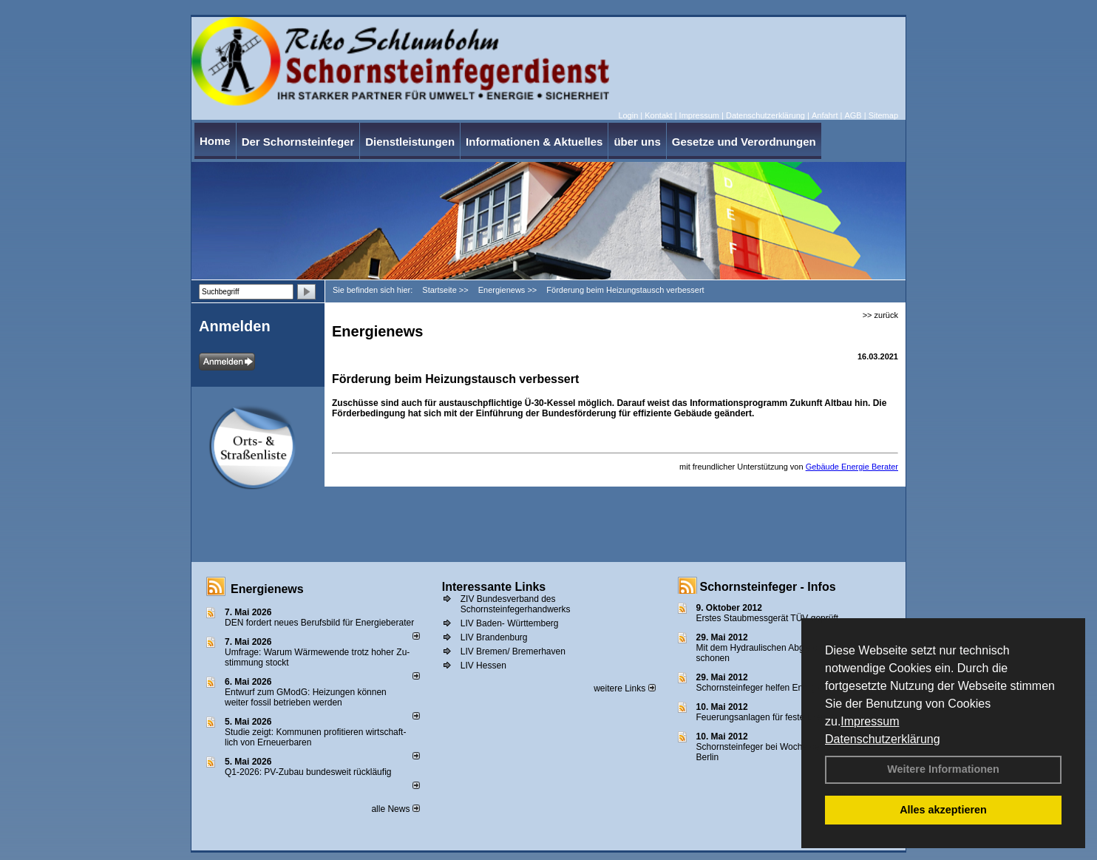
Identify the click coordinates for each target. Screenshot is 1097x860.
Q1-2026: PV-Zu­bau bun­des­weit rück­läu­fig (308, 772)
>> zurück (880, 315)
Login (628, 115)
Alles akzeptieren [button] (943, 810)
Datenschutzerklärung (882, 739)
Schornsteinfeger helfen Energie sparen (774, 688)
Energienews (267, 589)
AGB (852, 115)
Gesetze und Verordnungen (744, 141)
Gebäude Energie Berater (852, 466)
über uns (637, 141)
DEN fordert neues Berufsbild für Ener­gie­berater (319, 622)
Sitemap (883, 115)
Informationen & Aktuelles (534, 141)
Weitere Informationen (943, 769)
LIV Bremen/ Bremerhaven (513, 651)
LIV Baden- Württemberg (510, 623)
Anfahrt (825, 115)
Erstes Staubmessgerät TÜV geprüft (767, 618)
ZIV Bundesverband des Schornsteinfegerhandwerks (516, 604)
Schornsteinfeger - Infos (768, 586)
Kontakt (658, 115)
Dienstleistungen (410, 141)
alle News (395, 809)
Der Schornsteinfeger (298, 141)
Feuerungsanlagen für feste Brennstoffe (774, 717)
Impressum (869, 721)
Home (215, 141)
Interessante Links (494, 586)
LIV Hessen (483, 665)
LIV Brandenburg (494, 637)
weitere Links (624, 688)
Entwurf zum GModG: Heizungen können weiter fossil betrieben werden (306, 697)
